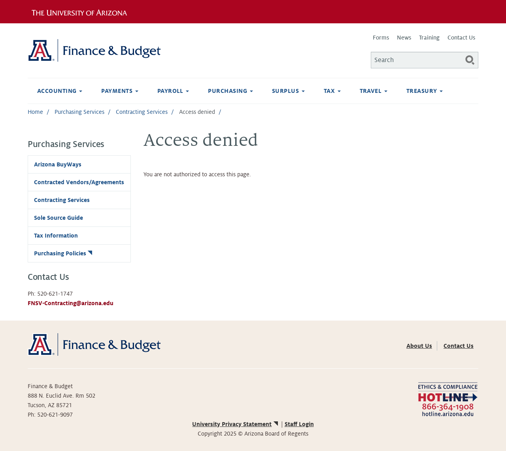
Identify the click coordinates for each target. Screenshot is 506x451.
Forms (381, 37)
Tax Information (56, 235)
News (404, 37)
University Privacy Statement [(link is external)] (235, 424)
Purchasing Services (79, 112)
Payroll (173, 91)
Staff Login (299, 424)
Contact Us (461, 37)
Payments (119, 91)
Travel (373, 91)
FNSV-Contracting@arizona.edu (70, 303)
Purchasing (230, 91)
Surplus (288, 91)
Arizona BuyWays (57, 164)
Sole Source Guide (58, 218)
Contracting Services (142, 112)
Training (429, 37)
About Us (419, 346)
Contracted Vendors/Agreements (79, 182)
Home (35, 112)
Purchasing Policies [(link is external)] (64, 253)
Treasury (424, 91)
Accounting (59, 91)
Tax (332, 91)
